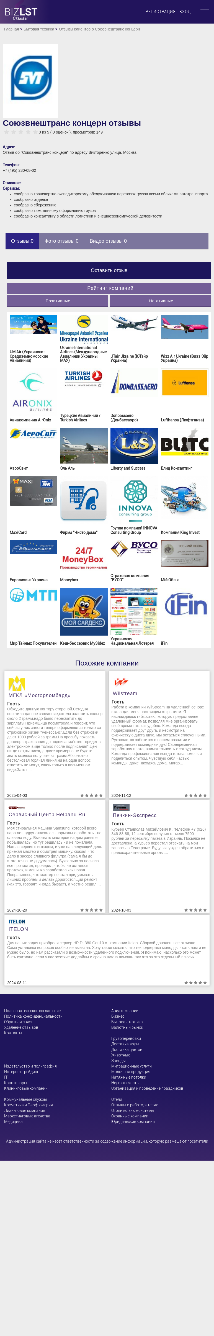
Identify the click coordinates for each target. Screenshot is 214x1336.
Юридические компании (133, 1121)
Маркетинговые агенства (27, 1116)
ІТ (5, 1077)
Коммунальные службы (25, 1099)
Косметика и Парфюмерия (28, 1105)
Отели (116, 1099)
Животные (120, 1055)
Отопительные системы (132, 1110)
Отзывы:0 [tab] (22, 241)
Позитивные (58, 301)
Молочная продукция (130, 1071)
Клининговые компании (26, 1088)
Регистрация (161, 11)
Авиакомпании (124, 1011)
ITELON (18, 929)
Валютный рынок (127, 1027)
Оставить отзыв (109, 270)
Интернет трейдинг (21, 1071)
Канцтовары (15, 1083)
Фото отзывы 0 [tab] (62, 241)
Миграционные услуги (131, 1066)
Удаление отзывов (21, 1027)
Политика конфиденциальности (33, 1016)
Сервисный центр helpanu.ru (47, 814)
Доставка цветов (126, 1049)
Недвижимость (124, 1083)
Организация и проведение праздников (147, 1088)
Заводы (118, 1060)
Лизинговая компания (24, 1110)
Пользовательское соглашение (32, 1011)
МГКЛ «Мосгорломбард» (40, 695)
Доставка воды (125, 1044)
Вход (185, 11)
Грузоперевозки (126, 1038)
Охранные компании (129, 1116)
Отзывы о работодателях (134, 1105)
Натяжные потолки (128, 1077)
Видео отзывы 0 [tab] (108, 241)
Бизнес (117, 1016)
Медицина (13, 1121)
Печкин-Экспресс (135, 815)
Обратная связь (18, 1022)
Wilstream (125, 693)
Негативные (161, 301)
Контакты (13, 1033)
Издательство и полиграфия (30, 1066)
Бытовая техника (39, 29)
